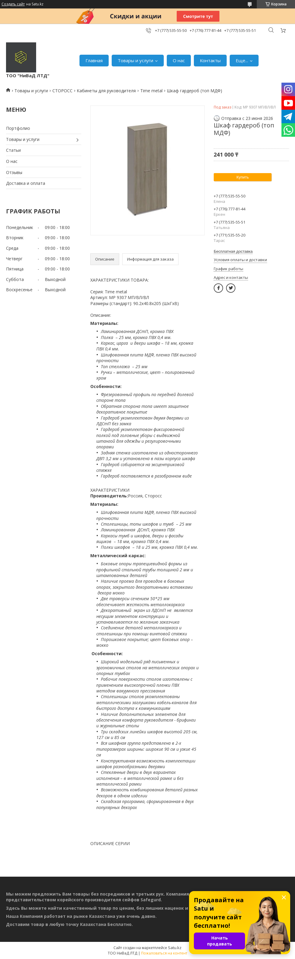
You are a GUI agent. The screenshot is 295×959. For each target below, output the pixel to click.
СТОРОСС (62, 90)
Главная (94, 60)
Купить (242, 177)
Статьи (13, 150)
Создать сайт (13, 4)
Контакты (210, 60)
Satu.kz (175, 947)
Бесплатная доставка (233, 251)
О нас (179, 60)
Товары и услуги (135, 60)
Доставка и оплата (25, 183)
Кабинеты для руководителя (106, 90)
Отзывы (14, 172)
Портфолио (18, 128)
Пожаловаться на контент (164, 953)
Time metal (151, 90)
